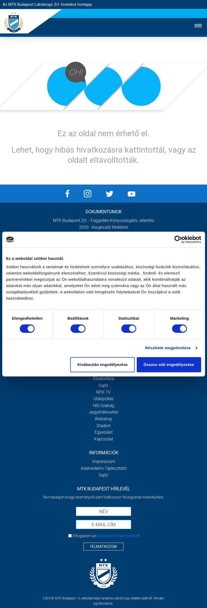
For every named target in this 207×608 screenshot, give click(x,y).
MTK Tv (103, 392)
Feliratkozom (103, 546)
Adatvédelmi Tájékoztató (104, 468)
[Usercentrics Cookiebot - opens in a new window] (178, 239)
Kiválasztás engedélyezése (102, 364)
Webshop (103, 418)
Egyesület (104, 432)
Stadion (104, 425)
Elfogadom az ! (106, 536)
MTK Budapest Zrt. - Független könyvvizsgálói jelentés (103, 220)
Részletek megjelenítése (168, 348)
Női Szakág (103, 405)
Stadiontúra (103, 378)
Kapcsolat (103, 439)
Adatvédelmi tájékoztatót (117, 536)
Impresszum (103, 461)
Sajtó (103, 385)
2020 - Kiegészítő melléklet (103, 227)
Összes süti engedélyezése (168, 364)
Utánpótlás (104, 398)
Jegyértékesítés (103, 412)
